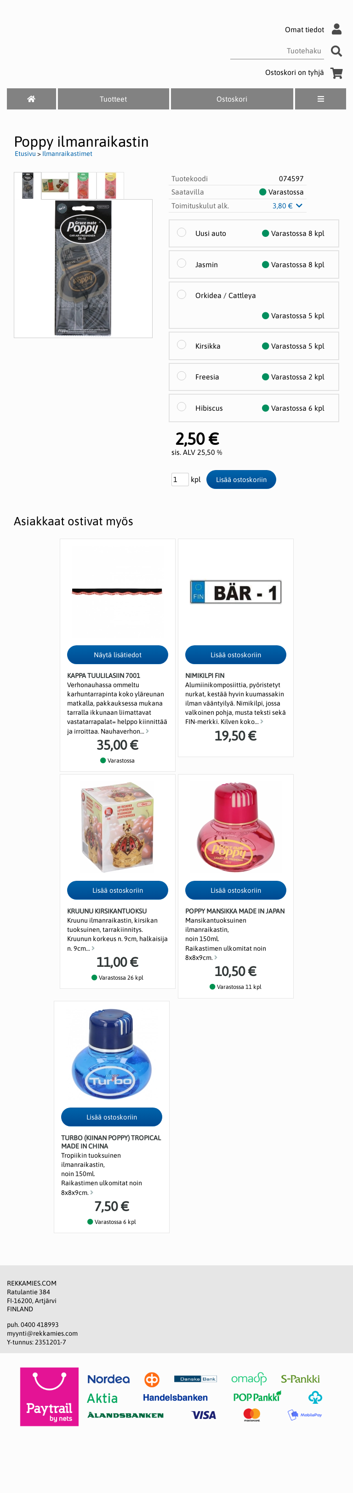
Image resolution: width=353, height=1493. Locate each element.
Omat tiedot (315, 29)
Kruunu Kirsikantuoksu (107, 911)
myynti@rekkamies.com (42, 1333)
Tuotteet (113, 99)
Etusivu (25, 153)
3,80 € (288, 205)
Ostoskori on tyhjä (305, 72)
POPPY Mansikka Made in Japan (235, 911)
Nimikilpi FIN (204, 675)
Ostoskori (231, 99)
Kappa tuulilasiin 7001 (103, 675)
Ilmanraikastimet (67, 153)
